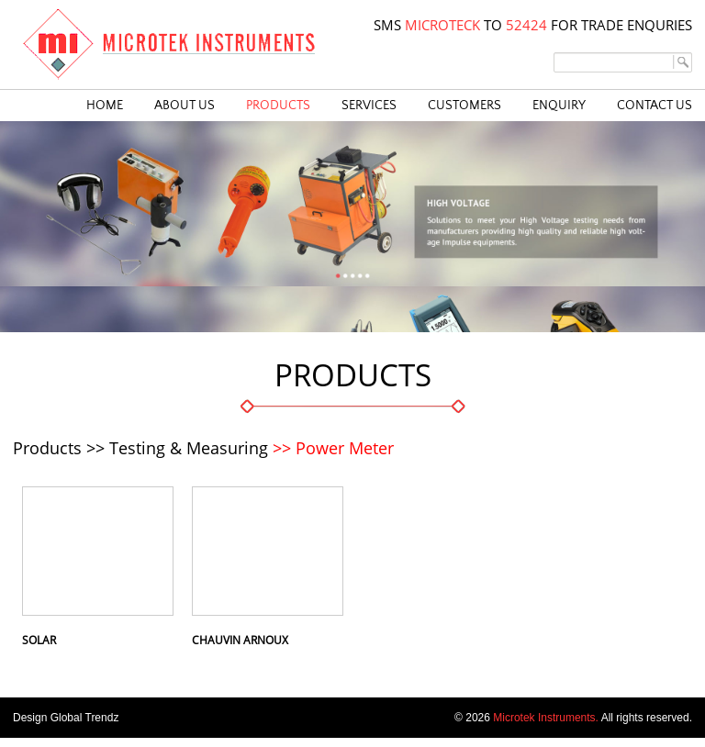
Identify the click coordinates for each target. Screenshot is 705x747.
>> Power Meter (333, 448)
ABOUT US (184, 105)
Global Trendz (84, 717)
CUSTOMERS (464, 105)
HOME (104, 105)
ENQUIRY (559, 105)
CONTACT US (654, 105)
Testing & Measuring (188, 448)
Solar (39, 640)
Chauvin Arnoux (240, 640)
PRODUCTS (278, 105)
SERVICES (369, 105)
